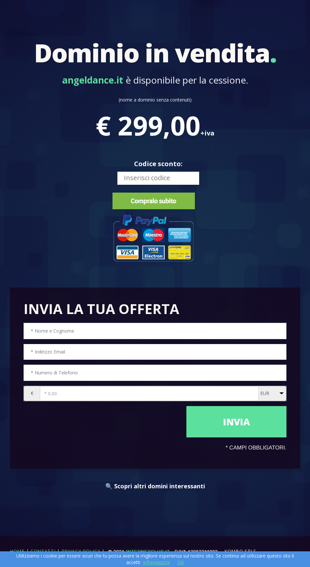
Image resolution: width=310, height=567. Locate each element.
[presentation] (103, 426)
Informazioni (156, 562)
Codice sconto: (158, 163)
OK (181, 562)
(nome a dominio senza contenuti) (155, 100)
